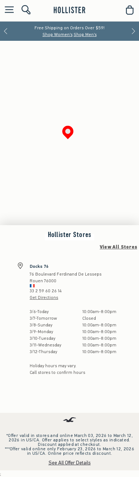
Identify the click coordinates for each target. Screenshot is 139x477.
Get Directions (44, 297)
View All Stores (118, 247)
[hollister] (69, 10)
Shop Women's (58, 34)
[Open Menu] (7, 10)
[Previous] (5, 31)
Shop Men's (85, 34)
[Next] (133, 31)
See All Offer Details (70, 462)
